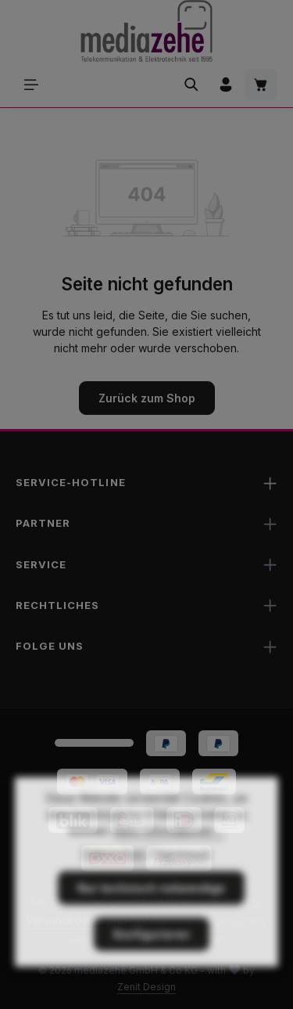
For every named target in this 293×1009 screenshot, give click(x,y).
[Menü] (31, 84)
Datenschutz (114, 876)
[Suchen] (191, 84)
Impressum (183, 876)
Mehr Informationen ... (169, 853)
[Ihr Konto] (225, 84)
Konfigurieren (151, 957)
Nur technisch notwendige (151, 910)
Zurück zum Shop (146, 398)
